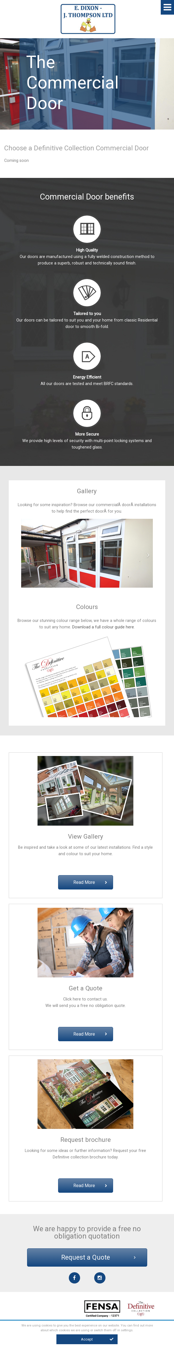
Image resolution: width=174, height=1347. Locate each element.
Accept (97, 1339)
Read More (90, 882)
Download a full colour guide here (103, 627)
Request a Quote (98, 1257)
